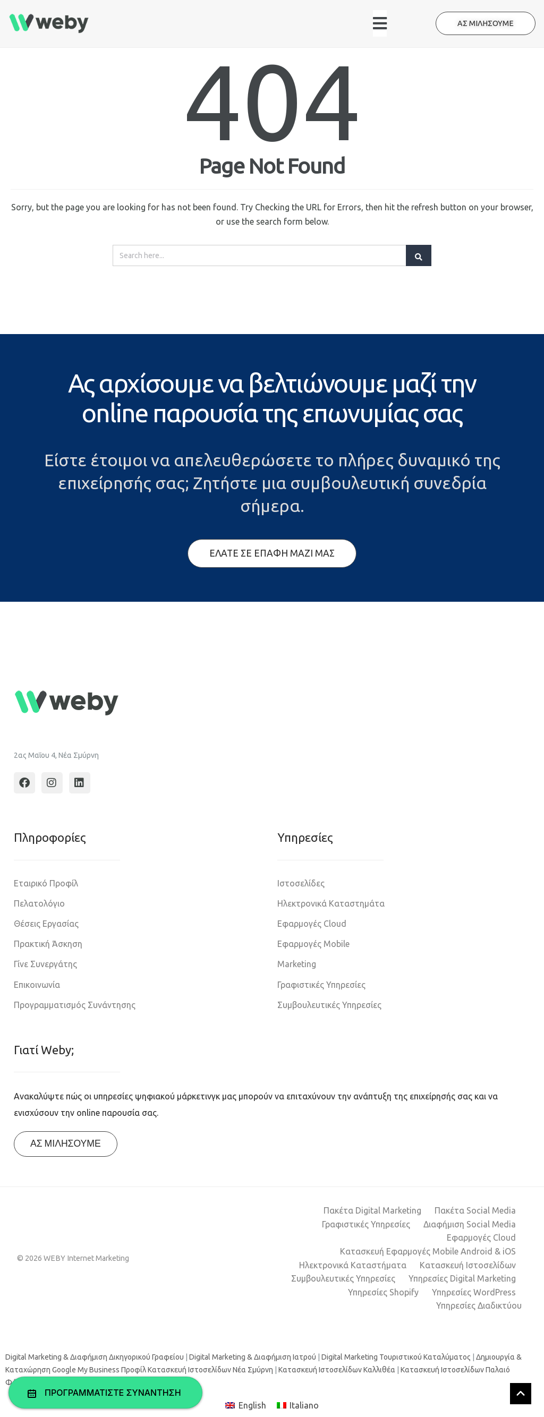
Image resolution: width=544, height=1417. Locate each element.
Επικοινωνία (37, 984)
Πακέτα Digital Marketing (372, 1210)
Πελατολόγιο (39, 903)
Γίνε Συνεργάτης (45, 964)
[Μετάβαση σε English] (245, 1405)
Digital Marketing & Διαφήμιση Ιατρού (252, 1357)
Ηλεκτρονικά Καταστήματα (352, 1265)
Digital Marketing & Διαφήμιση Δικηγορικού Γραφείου (94, 1357)
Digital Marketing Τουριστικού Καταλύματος (396, 1357)
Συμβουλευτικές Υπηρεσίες (329, 1005)
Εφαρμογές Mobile (313, 944)
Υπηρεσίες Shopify (383, 1292)
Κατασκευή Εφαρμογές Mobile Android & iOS (428, 1251)
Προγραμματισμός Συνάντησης (74, 1005)
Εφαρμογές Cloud (311, 923)
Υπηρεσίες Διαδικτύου (479, 1305)
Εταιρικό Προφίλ (46, 883)
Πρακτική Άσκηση (48, 944)
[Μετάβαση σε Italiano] (297, 1405)
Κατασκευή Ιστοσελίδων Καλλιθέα (336, 1369)
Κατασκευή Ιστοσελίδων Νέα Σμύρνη (210, 1369)
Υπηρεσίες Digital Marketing (462, 1278)
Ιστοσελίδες (301, 883)
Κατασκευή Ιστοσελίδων (468, 1265)
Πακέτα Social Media (475, 1210)
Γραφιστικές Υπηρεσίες (321, 984)
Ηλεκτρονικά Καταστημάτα (331, 903)
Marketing (296, 964)
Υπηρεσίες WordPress (474, 1292)
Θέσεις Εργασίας (46, 923)
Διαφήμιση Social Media (469, 1224)
